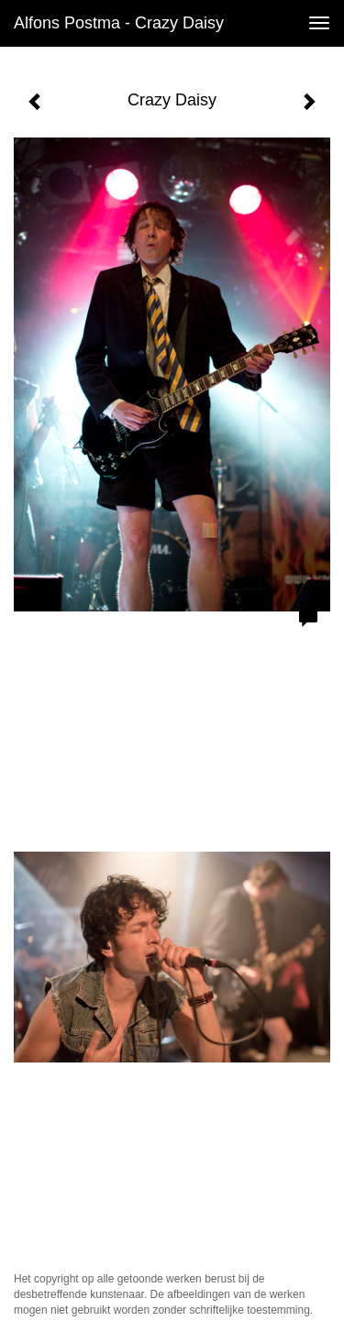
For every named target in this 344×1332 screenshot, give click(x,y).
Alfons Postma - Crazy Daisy (119, 23)
